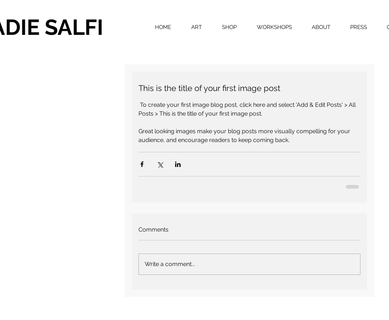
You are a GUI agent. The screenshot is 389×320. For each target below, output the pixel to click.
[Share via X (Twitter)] (159, 164)
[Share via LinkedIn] (177, 164)
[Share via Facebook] (141, 164)
